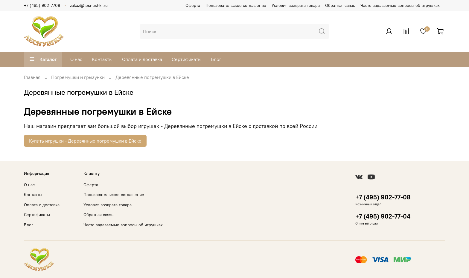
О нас (76, 59)
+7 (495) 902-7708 (42, 5)
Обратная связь (340, 5)
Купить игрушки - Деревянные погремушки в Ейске (85, 141)
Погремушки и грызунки (78, 77)
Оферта (192, 5)
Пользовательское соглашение (235, 5)
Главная (32, 77)
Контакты (102, 59)
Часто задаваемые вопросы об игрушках (400, 5)
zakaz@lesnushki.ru (89, 5)
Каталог (43, 59)
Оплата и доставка (142, 59)
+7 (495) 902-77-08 (382, 197)
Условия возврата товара (296, 5)
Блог (216, 59)
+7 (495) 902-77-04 (382, 216)
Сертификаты (186, 59)
